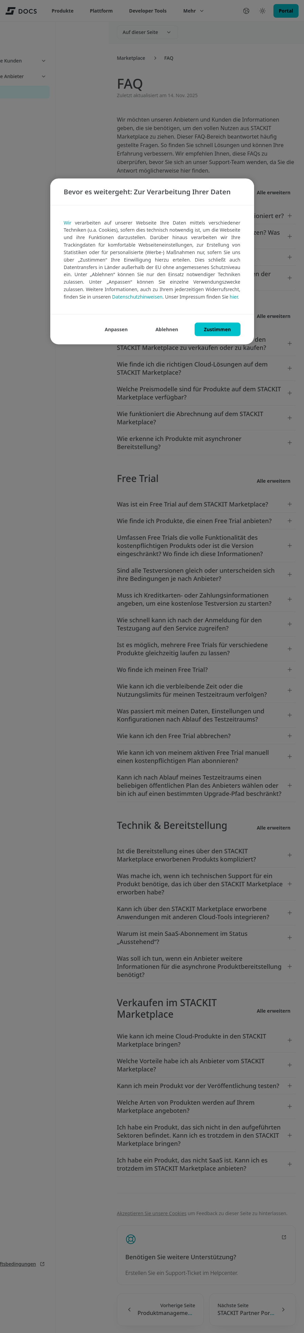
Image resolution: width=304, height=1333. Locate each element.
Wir (67, 222)
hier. (234, 296)
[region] (152, 261)
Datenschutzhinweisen (137, 296)
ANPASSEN (116, 329)
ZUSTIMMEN (217, 329)
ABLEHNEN (167, 329)
